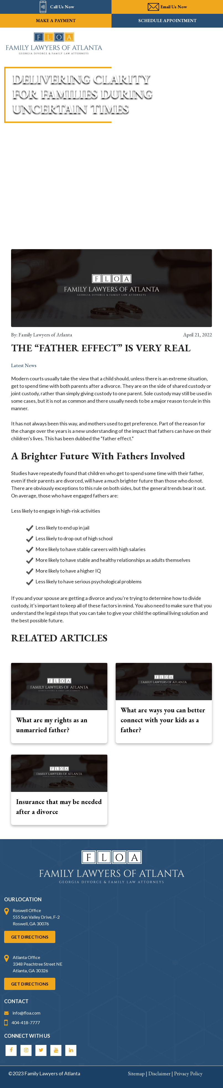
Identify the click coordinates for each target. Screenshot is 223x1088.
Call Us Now (55, 6)
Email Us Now (167, 6)
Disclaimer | (161, 1073)
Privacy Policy (188, 1073)
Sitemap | (138, 1073)
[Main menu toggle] (210, 44)
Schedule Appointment (167, 20)
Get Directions (29, 936)
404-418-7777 (22, 1022)
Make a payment (56, 20)
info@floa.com (22, 1012)
